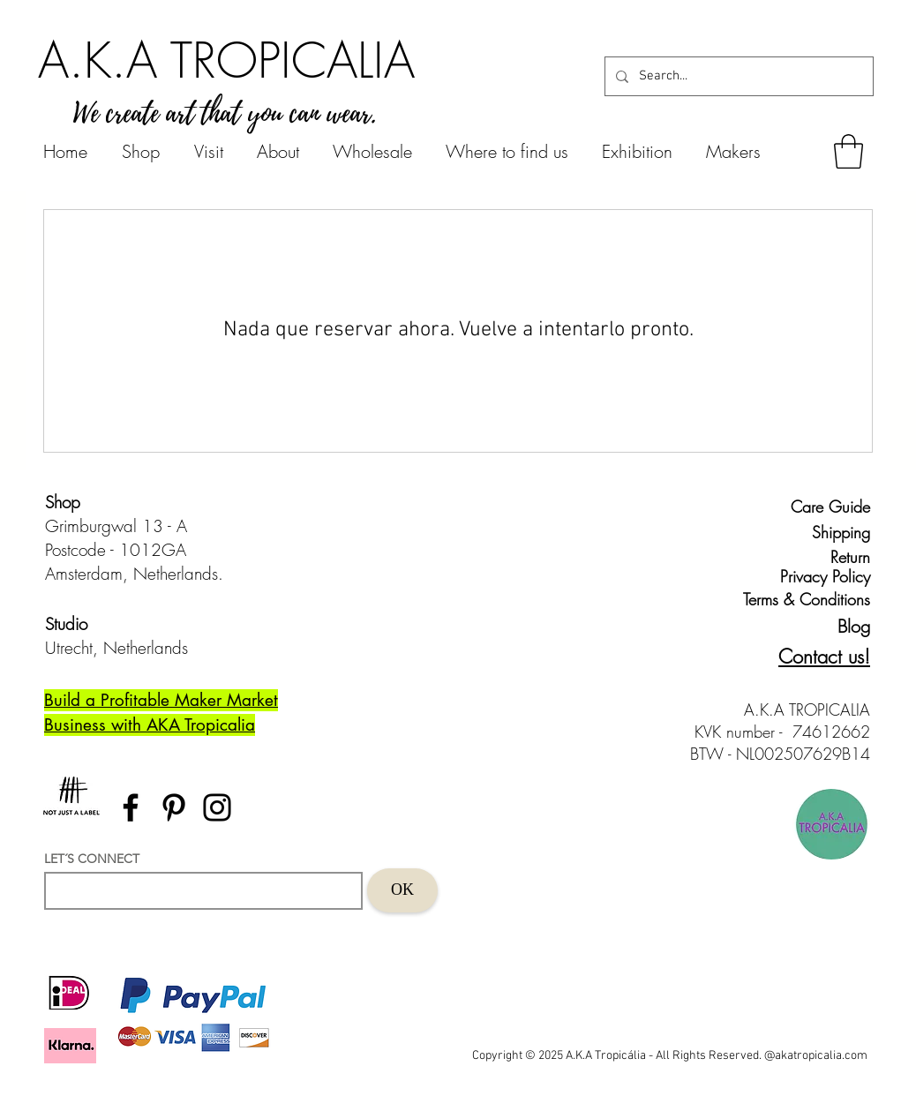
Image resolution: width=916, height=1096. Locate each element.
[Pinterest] (173, 807)
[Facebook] (130, 807)
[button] (848, 151)
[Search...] (737, 76)
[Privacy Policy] (821, 577)
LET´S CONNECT (91, 858)
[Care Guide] (830, 507)
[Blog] (838, 627)
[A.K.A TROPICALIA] (226, 60)
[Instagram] (217, 807)
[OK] (402, 890)
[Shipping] (830, 533)
